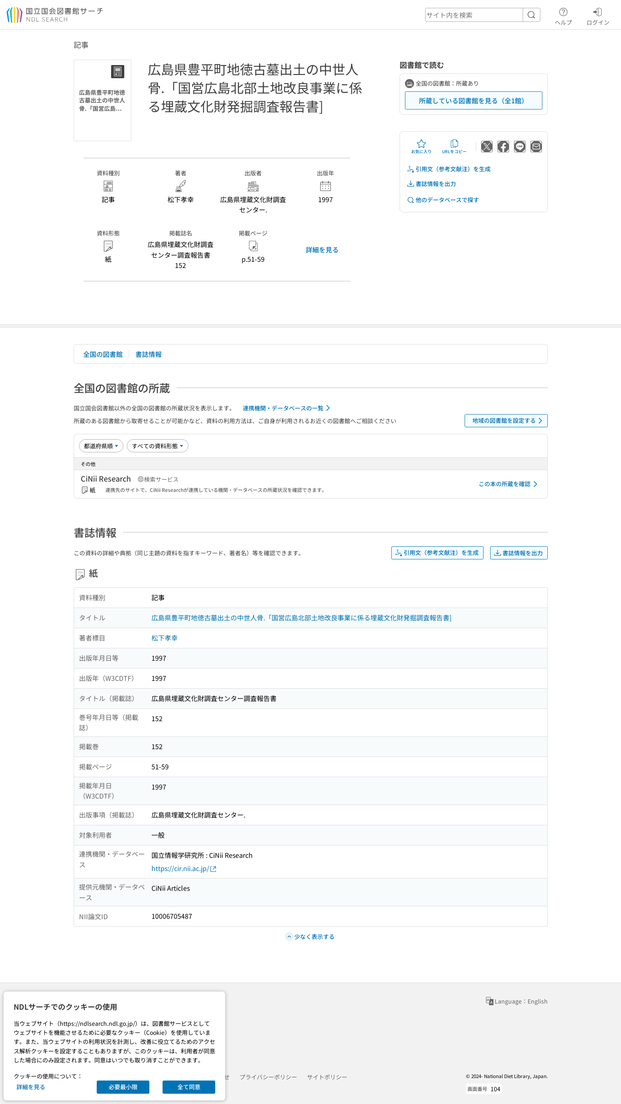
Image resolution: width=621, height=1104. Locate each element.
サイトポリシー (327, 1077)
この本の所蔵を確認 (509, 484)
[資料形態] (157, 445)
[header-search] (482, 15)
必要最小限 (123, 1087)
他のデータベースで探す (443, 200)
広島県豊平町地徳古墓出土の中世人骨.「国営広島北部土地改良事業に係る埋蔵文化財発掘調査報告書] (301, 617)
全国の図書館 (103, 354)
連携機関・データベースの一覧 (288, 408)
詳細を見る (322, 249)
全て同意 (188, 1087)
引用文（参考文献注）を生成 (449, 169)
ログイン (597, 15)
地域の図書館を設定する (508, 421)
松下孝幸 (164, 638)
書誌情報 (148, 354)
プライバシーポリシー (268, 1077)
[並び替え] (101, 445)
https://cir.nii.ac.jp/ (184, 868)
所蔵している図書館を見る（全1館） (473, 100)
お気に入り (421, 146)
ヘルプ (563, 15)
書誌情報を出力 (431, 183)
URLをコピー (454, 146)
